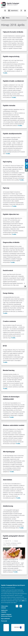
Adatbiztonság (8, 506)
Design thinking (8, 293)
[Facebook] (21, 10)
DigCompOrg (7, 162)
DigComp (6, 188)
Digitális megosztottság (11, 56)
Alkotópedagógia (9, 452)
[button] (14, 18)
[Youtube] (25, 10)
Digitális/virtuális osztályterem (13, 81)
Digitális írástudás (9, 105)
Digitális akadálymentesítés (12, 133)
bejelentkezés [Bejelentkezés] (13, 10)
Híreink (16, 541)
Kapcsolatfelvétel (5, 618)
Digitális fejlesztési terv (11, 214)
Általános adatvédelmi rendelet (13, 425)
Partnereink (4, 621)
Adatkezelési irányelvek (4, 611)
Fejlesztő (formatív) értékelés (13, 32)
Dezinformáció (8, 270)
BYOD (5, 346)
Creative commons (9, 321)
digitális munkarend (12, 545)
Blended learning (8, 370)
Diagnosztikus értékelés (11, 242)
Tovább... (5, 73)
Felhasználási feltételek (4, 607)
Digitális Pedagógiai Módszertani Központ (10, 4)
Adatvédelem (7, 480)
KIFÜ (23, 600)
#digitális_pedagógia (11, 543)
